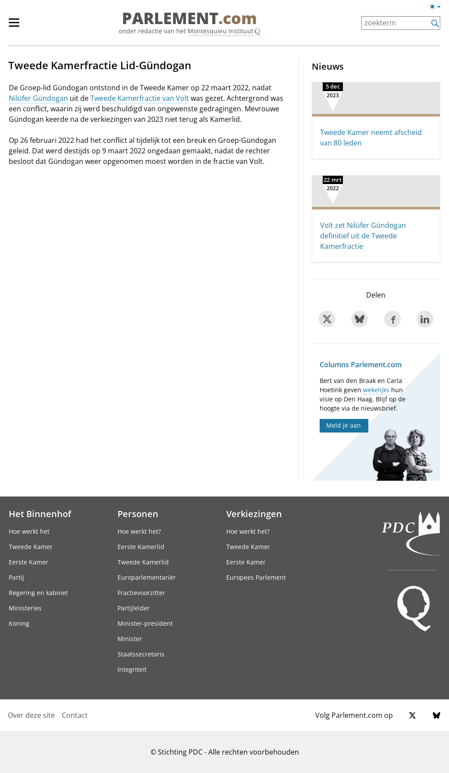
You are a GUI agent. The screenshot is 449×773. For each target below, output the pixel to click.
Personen (138, 513)
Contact (75, 715)
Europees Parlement (256, 577)
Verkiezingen (254, 513)
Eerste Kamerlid (141, 547)
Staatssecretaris (141, 654)
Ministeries (25, 608)
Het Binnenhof (40, 513)
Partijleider (134, 608)
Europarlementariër (147, 577)
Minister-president (145, 623)
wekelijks (376, 390)
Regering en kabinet (38, 593)
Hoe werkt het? (139, 531)
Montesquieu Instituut (220, 31)
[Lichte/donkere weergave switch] (437, 7)
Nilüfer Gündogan (38, 98)
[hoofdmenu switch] (14, 26)
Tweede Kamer (31, 547)
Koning (19, 623)
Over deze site (31, 715)
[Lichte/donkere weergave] (437, 8)
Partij (16, 577)
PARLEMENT (189, 18)
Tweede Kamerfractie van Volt (139, 98)
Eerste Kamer (28, 562)
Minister (130, 639)
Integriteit (132, 669)
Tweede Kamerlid (143, 562)
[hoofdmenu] (18, 26)
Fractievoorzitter (141, 593)
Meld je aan (343, 425)
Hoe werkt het (29, 531)
